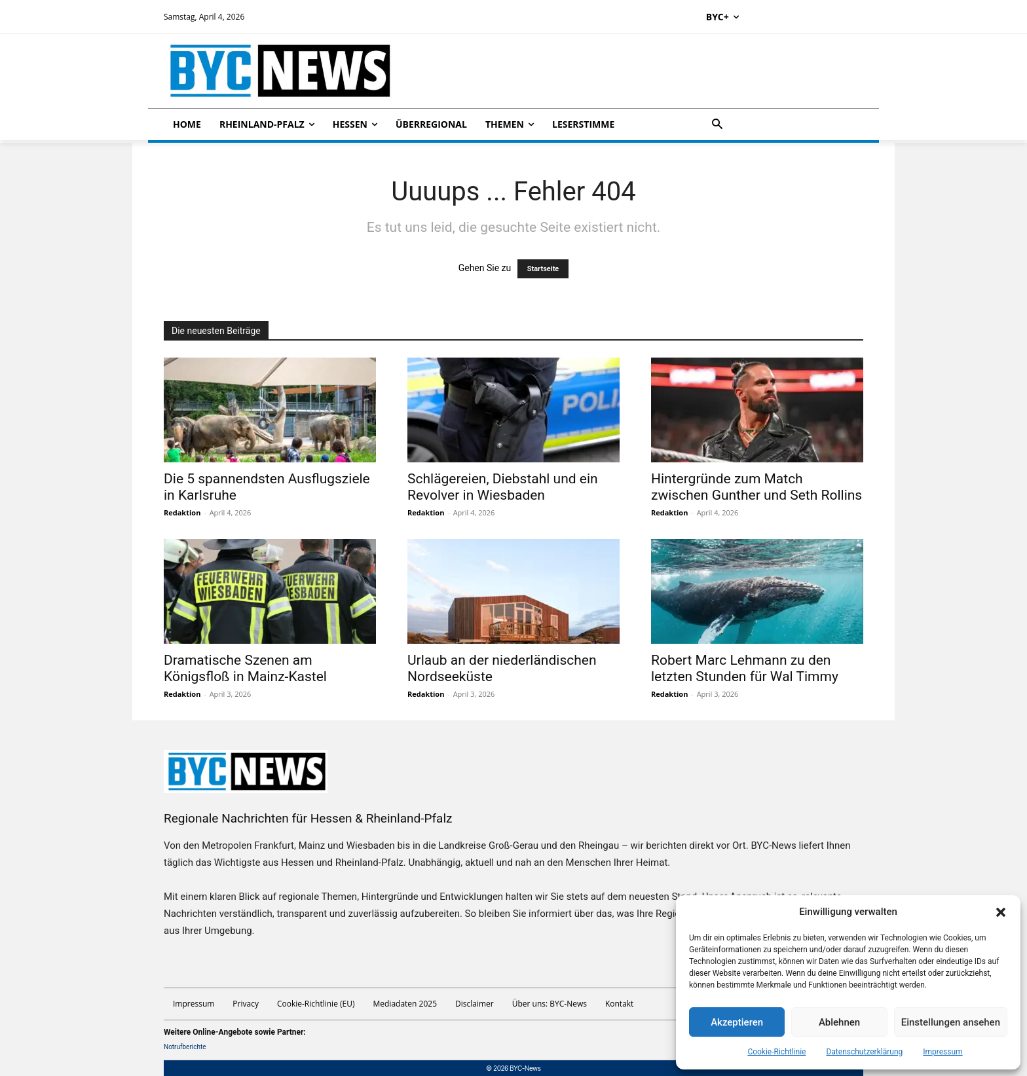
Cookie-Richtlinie (776, 1051)
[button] (1000, 912)
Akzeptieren (737, 1022)
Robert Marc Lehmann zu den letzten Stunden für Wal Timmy (744, 668)
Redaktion (182, 512)
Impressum (942, 1051)
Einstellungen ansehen (950, 1022)
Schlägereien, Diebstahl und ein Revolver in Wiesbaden (502, 487)
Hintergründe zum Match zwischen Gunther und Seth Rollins (756, 487)
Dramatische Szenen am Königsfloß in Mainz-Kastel (245, 668)
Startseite (543, 269)
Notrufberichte (185, 1046)
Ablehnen (839, 1022)
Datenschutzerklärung (864, 1051)
